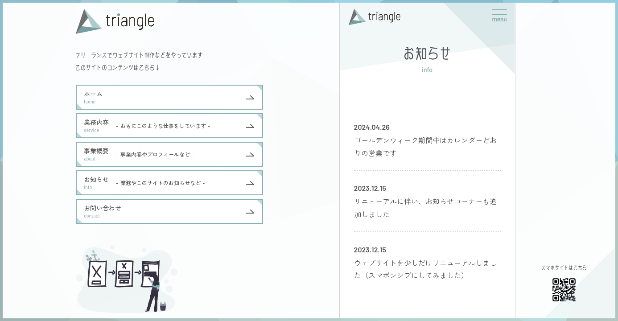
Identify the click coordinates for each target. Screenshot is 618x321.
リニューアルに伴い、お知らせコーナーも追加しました (425, 207)
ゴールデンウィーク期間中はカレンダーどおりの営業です (425, 146)
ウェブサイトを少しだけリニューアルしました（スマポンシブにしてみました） (425, 269)
